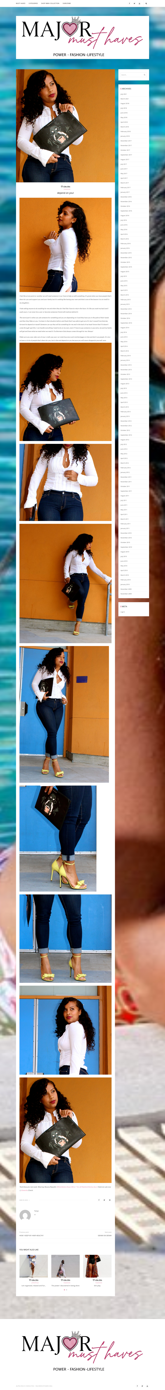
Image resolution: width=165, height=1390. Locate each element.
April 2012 (124, 458)
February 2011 (126, 524)
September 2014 (126, 323)
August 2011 (125, 496)
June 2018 (124, 113)
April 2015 (124, 290)
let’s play (97, 1286)
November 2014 (126, 314)
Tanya (36, 1211)
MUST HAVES (20, 3)
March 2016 (125, 239)
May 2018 (124, 117)
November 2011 (126, 482)
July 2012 (124, 444)
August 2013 (125, 384)
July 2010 (124, 556)
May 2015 (124, 286)
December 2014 (126, 309)
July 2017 (124, 164)
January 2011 (125, 528)
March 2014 (125, 351)
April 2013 (124, 402)
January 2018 (125, 136)
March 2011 (125, 519)
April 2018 (124, 122)
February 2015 (126, 300)
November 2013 (126, 370)
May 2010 (124, 566)
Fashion (67, 189)
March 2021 (125, 99)
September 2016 (126, 211)
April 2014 (124, 346)
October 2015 (125, 262)
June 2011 (124, 505)
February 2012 (126, 468)
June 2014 (124, 337)
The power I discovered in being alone (65, 1286)
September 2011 (126, 491)
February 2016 (126, 243)
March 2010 (125, 575)
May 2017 (124, 173)
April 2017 (124, 178)
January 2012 (125, 472)
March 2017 (125, 183)
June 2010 (124, 561)
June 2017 (124, 169)
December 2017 (126, 141)
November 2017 (126, 145)
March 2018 (125, 127)
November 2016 (126, 201)
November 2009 (126, 594)
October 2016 (125, 206)
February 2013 (126, 412)
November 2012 (126, 426)
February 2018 (126, 131)
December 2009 (126, 589)
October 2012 (125, 430)
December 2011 (126, 477)
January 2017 (125, 192)
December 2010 (126, 533)
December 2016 (126, 197)
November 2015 (126, 257)
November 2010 (126, 538)
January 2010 (125, 584)
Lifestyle (35, 1283)
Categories (33, 3)
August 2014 (125, 328)
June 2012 (124, 449)
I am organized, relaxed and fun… (33, 1286)
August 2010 (125, 552)
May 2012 (124, 454)
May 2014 (124, 342)
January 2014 (125, 360)
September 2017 (126, 155)
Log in (123, 612)
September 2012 (126, 435)
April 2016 (124, 234)
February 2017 (126, 187)
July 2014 (124, 332)
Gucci (95, 1187)
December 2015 (126, 253)
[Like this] (65, 187)
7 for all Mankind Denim (84, 1187)
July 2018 (124, 108)
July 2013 (124, 388)
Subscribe (67, 3)
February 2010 (126, 580)
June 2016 (124, 225)
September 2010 (126, 547)
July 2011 (124, 500)
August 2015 (125, 272)
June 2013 (124, 393)
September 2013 (126, 379)
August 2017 (125, 159)
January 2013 (125, 416)
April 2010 (124, 570)
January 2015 (125, 304)
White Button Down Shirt (66, 1187)
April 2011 (124, 514)
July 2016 (124, 220)
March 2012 (125, 463)
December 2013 (126, 365)
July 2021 (124, 94)
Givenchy (24, 1190)
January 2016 (125, 248)
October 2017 (125, 150)
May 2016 (124, 229)
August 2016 (125, 215)
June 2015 (124, 281)
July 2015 (124, 276)
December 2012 (126, 421)
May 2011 (124, 510)
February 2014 (126, 356)
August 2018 (125, 103)
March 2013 (125, 407)
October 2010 (125, 542)
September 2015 (126, 267)
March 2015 (125, 295)
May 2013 (124, 398)
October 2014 (125, 318)
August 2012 (125, 440)
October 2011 (125, 486)
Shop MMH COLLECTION (50, 3)
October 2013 (125, 374)
